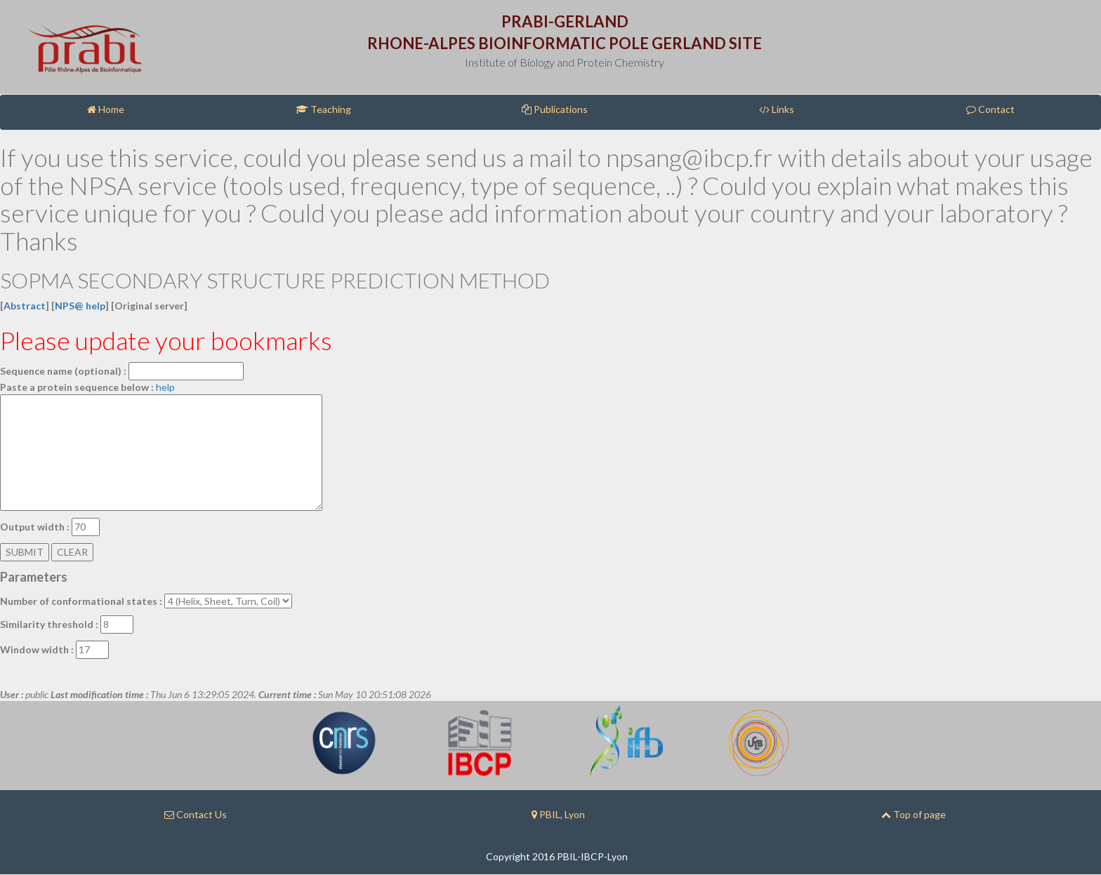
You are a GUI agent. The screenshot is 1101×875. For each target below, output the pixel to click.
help (165, 387)
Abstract (25, 306)
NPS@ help (80, 306)
